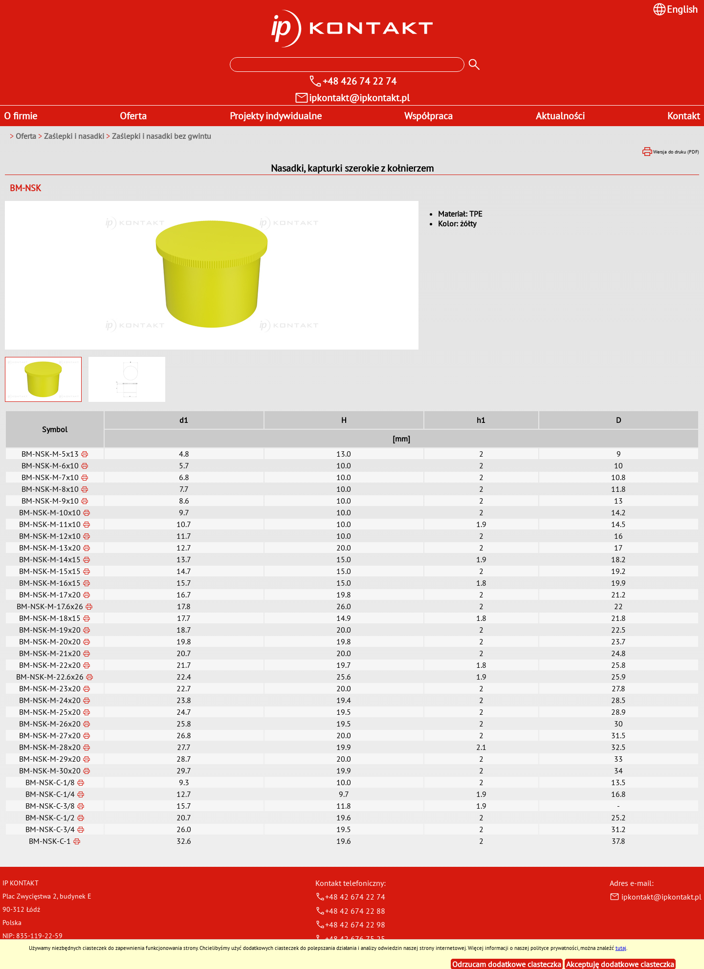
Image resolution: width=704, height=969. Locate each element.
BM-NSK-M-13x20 (50, 547)
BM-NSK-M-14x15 (50, 559)
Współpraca (428, 116)
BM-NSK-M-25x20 (50, 712)
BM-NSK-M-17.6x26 (50, 606)
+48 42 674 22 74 (350, 897)
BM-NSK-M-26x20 (50, 723)
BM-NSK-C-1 (50, 841)
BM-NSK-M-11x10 (50, 524)
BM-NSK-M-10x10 (50, 512)
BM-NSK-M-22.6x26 (50, 677)
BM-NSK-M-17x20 (50, 594)
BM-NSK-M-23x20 (50, 688)
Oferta (133, 116)
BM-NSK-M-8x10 (50, 489)
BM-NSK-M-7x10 (50, 477)
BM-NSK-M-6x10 (50, 465)
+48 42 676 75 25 (350, 939)
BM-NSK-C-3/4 (50, 829)
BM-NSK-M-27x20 (50, 735)
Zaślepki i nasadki (75, 136)
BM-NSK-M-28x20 (50, 747)
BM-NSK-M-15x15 (50, 571)
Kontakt (683, 116)
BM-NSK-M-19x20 (50, 630)
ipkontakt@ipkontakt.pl (656, 897)
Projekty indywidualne (276, 116)
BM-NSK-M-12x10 (50, 536)
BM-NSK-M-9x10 (50, 501)
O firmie (20, 116)
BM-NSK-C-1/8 (50, 782)
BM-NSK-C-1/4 (50, 794)
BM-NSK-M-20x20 (50, 641)
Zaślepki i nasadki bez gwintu (161, 136)
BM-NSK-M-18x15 (50, 618)
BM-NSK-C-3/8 (50, 806)
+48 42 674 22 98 (350, 924)
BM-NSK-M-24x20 (50, 700)
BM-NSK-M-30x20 (50, 770)
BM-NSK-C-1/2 (50, 817)
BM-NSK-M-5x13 (50, 454)
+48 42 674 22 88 (350, 911)
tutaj (621, 948)
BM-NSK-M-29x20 (50, 759)
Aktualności (560, 116)
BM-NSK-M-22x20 (50, 665)
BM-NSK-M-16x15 (50, 583)
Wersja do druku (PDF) (670, 152)
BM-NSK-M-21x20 (50, 653)
